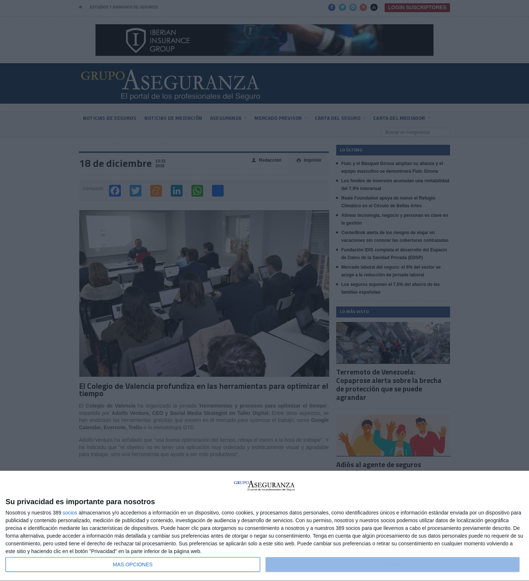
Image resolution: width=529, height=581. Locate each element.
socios (70, 512)
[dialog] (264, 526)
